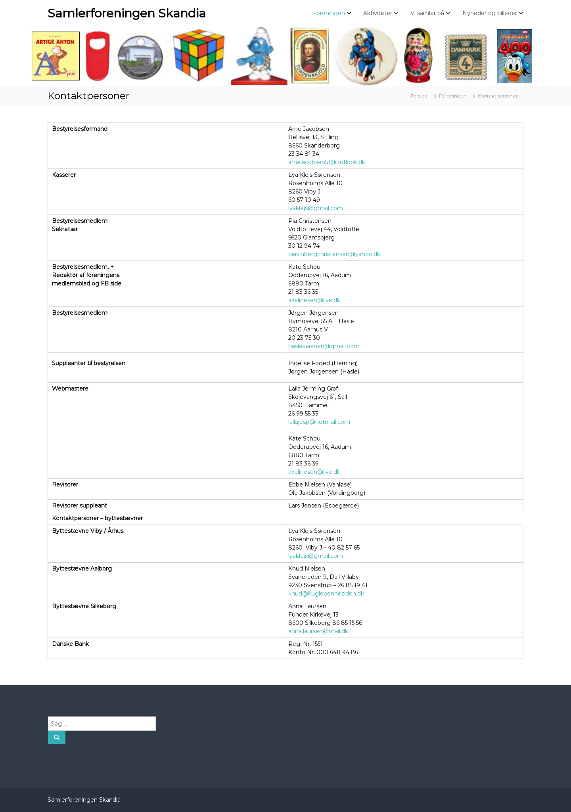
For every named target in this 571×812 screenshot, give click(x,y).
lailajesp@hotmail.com (319, 421)
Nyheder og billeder (489, 13)
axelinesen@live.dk (314, 300)
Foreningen (329, 13)
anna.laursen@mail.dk (318, 631)
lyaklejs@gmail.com (315, 208)
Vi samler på (427, 13)
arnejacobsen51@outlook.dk (326, 162)
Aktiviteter (377, 13)
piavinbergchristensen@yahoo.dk (334, 254)
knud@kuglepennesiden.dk (326, 593)
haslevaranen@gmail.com (324, 346)
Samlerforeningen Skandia (127, 13)
